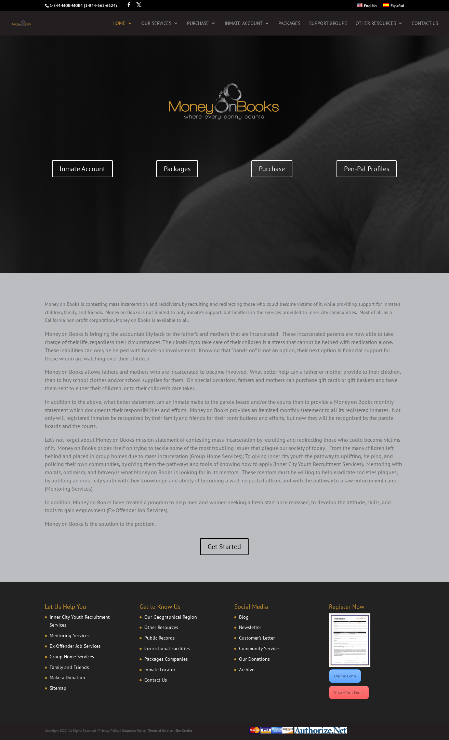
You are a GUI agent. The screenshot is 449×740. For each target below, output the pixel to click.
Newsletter (250, 627)
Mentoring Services (70, 635)
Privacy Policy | (110, 730)
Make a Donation (67, 677)
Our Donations (254, 659)
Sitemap (58, 688)
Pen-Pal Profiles (366, 168)
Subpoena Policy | (135, 730)
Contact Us (425, 23)
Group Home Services (72, 657)
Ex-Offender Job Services (75, 646)
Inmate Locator (159, 670)
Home (119, 23)
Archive (246, 670)
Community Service (259, 648)
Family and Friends (69, 667)
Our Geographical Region (170, 617)
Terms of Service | (161, 730)
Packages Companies (166, 659)
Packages (289, 23)
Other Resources (376, 23)
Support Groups (328, 23)
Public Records (159, 638)
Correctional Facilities (167, 648)
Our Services (156, 23)
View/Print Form (349, 692)
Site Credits (183, 730)
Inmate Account (244, 23)
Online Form (345, 676)
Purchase (198, 23)
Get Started (224, 546)
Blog (244, 617)
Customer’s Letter (257, 638)
